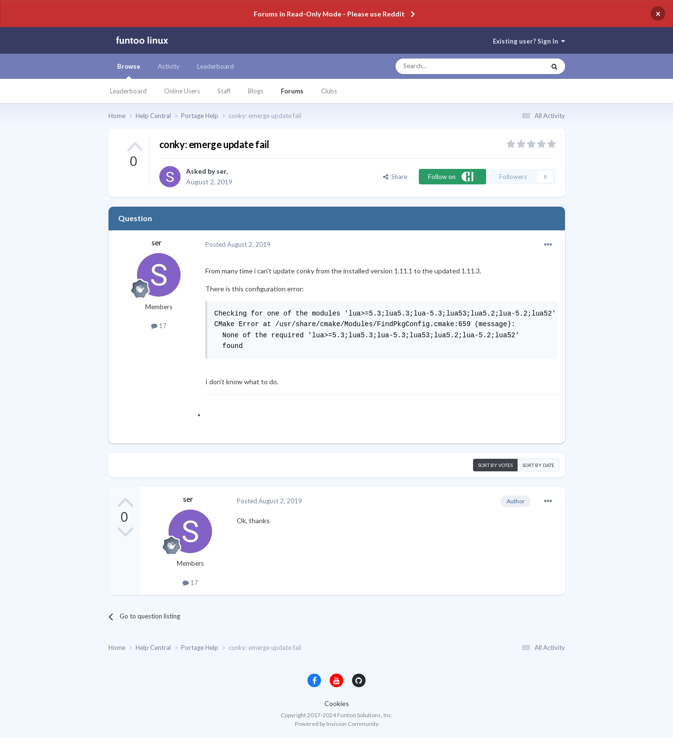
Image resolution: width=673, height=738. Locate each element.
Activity (169, 66)
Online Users (182, 91)
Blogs (255, 91)
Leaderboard (128, 91)
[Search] (451, 66)
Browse (128, 70)
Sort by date (538, 465)
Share (395, 177)
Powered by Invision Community (337, 723)
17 (159, 326)
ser (221, 171)
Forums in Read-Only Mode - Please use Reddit (329, 14)
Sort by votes (495, 465)
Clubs (329, 91)
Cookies (336, 703)
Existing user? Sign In (529, 41)
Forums (292, 91)
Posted (238, 244)
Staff (223, 91)
